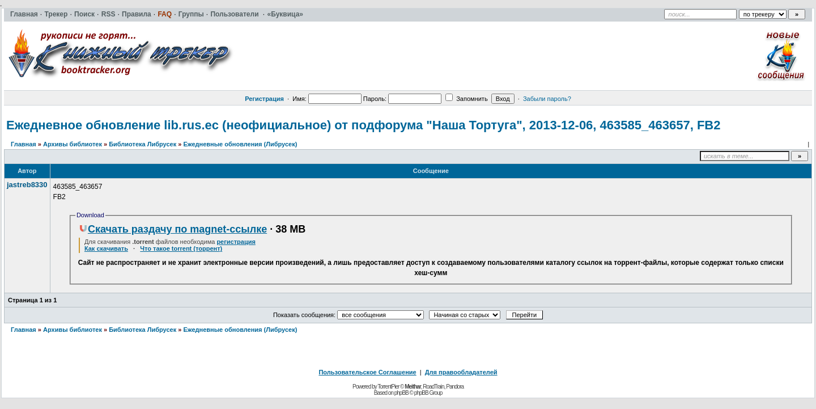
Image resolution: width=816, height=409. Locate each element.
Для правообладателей (461, 372)
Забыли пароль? (547, 98)
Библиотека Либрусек (142, 144)
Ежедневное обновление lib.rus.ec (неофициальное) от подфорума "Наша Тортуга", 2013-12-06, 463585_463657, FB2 (363, 125)
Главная (23, 144)
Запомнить (466, 98)
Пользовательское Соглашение (367, 372)
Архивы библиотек (72, 144)
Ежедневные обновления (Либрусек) (240, 144)
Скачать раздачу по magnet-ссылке (173, 229)
